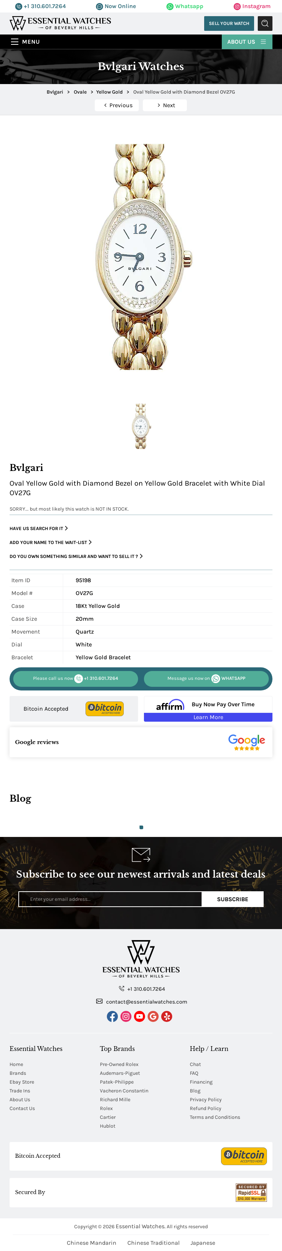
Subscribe (232, 899)
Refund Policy (205, 1108)
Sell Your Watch (229, 23)
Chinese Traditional (153, 1242)
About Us (247, 41)
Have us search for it (39, 528)
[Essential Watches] (60, 23)
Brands (18, 1073)
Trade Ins (20, 1091)
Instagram (252, 6)
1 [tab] (141, 827)
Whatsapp (184, 6)
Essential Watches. (141, 1226)
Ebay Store (22, 1082)
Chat (195, 1064)
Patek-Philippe (117, 1082)
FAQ (194, 1073)
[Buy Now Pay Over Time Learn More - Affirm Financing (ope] (208, 709)
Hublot (107, 1126)
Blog (195, 1091)
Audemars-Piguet (120, 1073)
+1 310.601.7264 (40, 6)
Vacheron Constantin (124, 1091)
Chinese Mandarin (91, 1242)
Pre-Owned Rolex (119, 1064)
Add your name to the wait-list (51, 542)
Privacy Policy (206, 1099)
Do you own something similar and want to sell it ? (76, 556)
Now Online (116, 6)
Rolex (106, 1108)
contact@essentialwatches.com (141, 1001)
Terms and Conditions (215, 1117)
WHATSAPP (206, 678)
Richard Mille (115, 1099)
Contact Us (22, 1108)
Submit (265, 23)
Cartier (108, 1117)
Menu (31, 41)
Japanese (203, 1242)
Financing (201, 1082)
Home (16, 1064)
